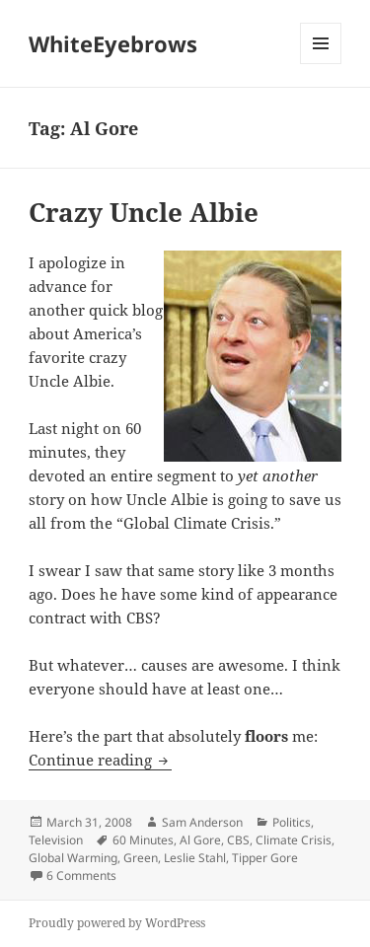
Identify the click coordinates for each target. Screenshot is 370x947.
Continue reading (100, 759)
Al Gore (200, 840)
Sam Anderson (202, 822)
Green (140, 857)
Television (56, 840)
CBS (238, 840)
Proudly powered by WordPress (117, 922)
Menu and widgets (321, 63)
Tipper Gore (265, 857)
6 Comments (81, 875)
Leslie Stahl (195, 857)
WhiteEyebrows (113, 43)
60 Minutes (143, 840)
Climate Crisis (294, 840)
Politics (291, 822)
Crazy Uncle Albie (144, 212)
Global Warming (73, 857)
